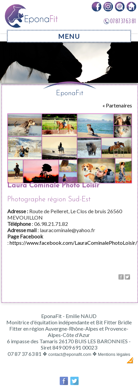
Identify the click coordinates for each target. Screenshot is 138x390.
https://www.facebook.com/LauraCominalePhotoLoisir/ (73, 242)
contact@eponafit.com (69, 354)
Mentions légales (114, 354)
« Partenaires (117, 105)
